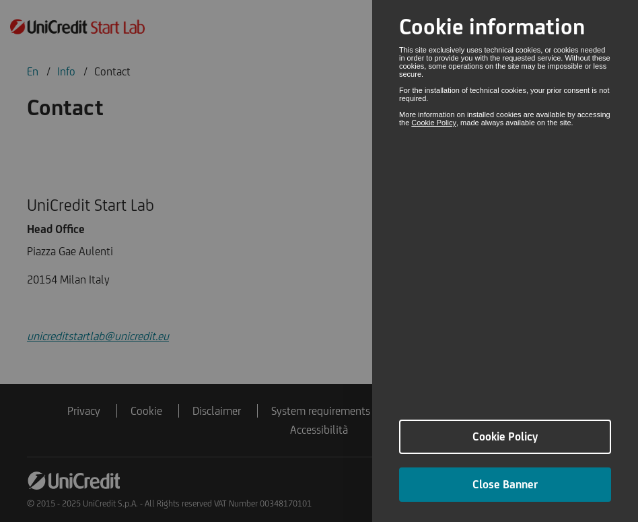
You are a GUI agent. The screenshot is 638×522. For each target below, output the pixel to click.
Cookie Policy (433, 123)
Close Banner (505, 484)
